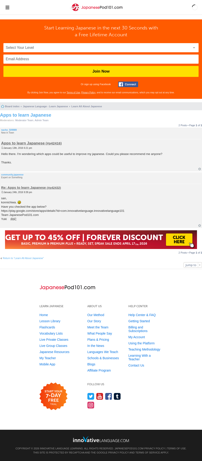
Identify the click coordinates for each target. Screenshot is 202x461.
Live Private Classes (53, 339)
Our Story (94, 321)
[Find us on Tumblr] (117, 396)
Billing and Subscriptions (138, 329)
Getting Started (139, 321)
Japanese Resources (54, 352)
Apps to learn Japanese (25, 115)
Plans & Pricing (98, 339)
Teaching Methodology (144, 349)
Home (43, 315)
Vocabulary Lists (51, 333)
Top (199, 169)
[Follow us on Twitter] (90, 396)
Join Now (101, 71)
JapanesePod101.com (129, 448)
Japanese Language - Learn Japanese (45, 106)
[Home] (97, 11)
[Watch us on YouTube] (99, 396)
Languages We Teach (102, 352)
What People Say (99, 333)
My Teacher (47, 358)
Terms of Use (73, 92)
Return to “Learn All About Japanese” (23, 258)
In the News (95, 346)
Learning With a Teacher (139, 357)
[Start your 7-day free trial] (53, 396)
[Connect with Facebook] (128, 84)
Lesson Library (49, 321)
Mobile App (47, 364)
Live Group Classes (53, 346)
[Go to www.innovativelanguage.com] (101, 439)
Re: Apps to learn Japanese (23, 187)
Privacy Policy (88, 92)
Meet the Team (97, 327)
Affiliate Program (99, 370)
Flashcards (47, 327)
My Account (136, 337)
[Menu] (7, 7)
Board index (12, 106)
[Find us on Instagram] (90, 405)
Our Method (95, 315)
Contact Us (136, 365)
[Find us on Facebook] (108, 396)
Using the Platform (141, 343)
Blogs (91, 364)
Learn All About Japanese (86, 106)
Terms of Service (147, 452)
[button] (195, 7)
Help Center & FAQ (142, 315)
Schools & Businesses (103, 358)
